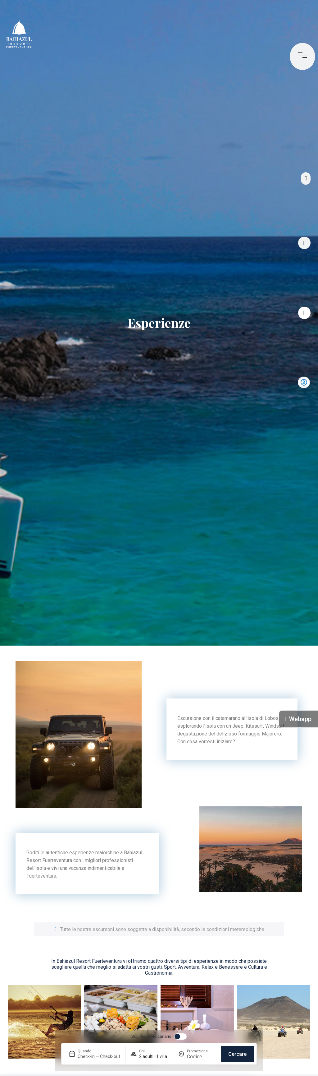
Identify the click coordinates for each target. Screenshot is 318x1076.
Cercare (237, 1054)
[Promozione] (201, 1057)
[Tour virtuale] (304, 243)
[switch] (159, 1036)
